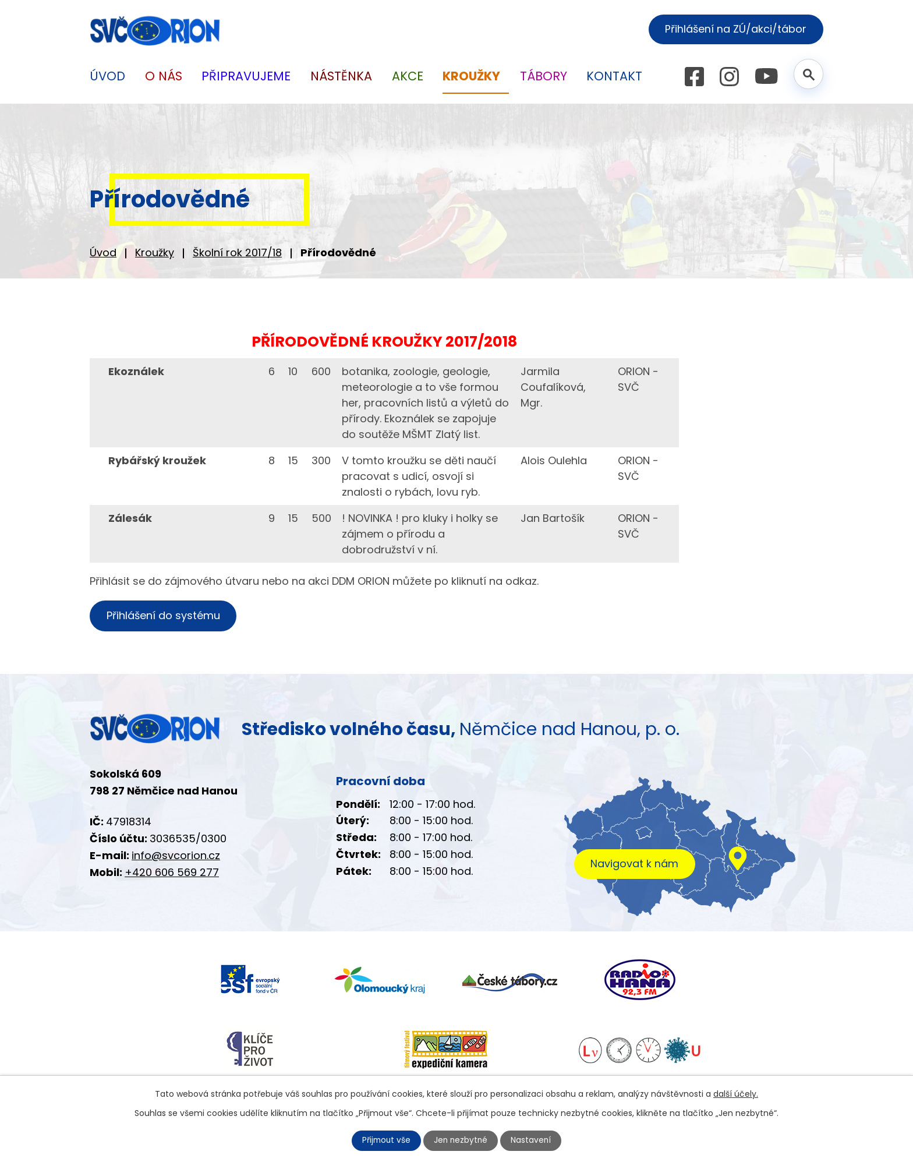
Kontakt (614, 76)
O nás (163, 76)
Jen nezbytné (461, 1140)
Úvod (103, 252)
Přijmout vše (385, 1140)
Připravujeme (246, 76)
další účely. (735, 1094)
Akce (407, 76)
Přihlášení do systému (164, 615)
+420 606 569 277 (172, 873)
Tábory (543, 76)
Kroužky (154, 252)
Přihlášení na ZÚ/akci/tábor (734, 29)
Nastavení (532, 1140)
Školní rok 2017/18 (237, 252)
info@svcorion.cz (176, 856)
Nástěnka (341, 76)
